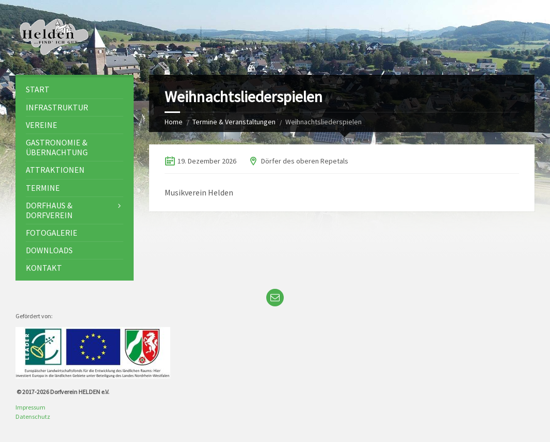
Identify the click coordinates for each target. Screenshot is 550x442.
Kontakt (44, 268)
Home (174, 121)
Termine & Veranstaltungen (234, 121)
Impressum (30, 407)
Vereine (41, 125)
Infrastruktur (57, 107)
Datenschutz (32, 416)
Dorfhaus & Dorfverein (49, 210)
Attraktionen (55, 170)
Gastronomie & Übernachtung (57, 147)
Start (38, 89)
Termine (43, 188)
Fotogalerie (51, 232)
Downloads (49, 250)
